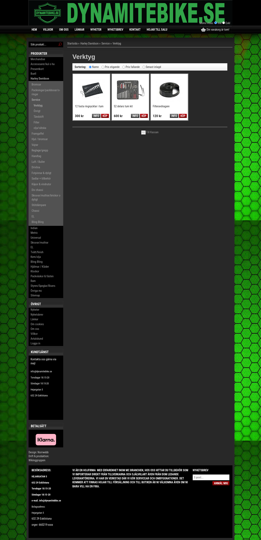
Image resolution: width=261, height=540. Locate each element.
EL (33, 216)
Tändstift (39, 116)
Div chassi (37, 190)
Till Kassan (150, 132)
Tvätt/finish (37, 252)
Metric (34, 232)
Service (36, 99)
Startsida (72, 43)
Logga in (35, 343)
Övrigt (37, 111)
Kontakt (135, 29)
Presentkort (37, 69)
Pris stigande (112, 66)
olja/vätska (40, 128)
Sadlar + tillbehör (41, 178)
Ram (33, 281)
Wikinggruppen (37, 460)
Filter (36, 122)
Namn (95, 66)
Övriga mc (36, 290)
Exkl (228, 23)
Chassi (35, 210)
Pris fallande (133, 66)
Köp (105, 116)
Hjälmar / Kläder (40, 266)
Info (96, 116)
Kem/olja (36, 256)
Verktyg (38, 105)
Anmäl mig (221, 483)
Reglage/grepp (40, 150)
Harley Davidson (40, 78)
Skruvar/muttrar (39, 242)
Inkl (220, 23)
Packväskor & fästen (42, 276)
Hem (34, 29)
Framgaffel (38, 133)
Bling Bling (38, 222)
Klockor (35, 271)
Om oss (64, 29)
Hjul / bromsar (40, 139)
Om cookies (37, 324)
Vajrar (35, 144)
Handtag (36, 156)
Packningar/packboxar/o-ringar (46, 92)
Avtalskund (37, 338)
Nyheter (96, 29)
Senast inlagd (153, 66)
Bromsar (36, 84)
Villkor (48, 29)
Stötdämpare (39, 205)
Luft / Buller (38, 161)
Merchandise (38, 59)
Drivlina (36, 167)
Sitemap (35, 295)
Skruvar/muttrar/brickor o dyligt (46, 197)
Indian (34, 228)
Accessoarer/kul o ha (42, 64)
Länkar (79, 29)
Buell (33, 73)
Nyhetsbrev (115, 29)
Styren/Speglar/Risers (43, 285)
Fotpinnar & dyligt (41, 173)
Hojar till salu (157, 29)
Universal (36, 237)
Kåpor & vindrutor (41, 184)
